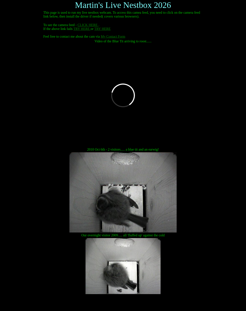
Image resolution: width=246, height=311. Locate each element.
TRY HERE (82, 29)
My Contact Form (113, 36)
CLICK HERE (88, 25)
